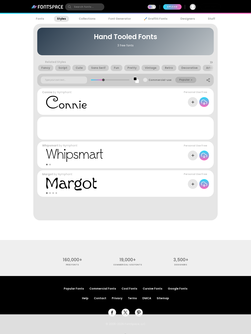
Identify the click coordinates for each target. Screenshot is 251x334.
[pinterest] (139, 313)
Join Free (210, 6)
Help (85, 298)
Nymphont (64, 92)
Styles (61, 19)
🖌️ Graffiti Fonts (155, 19)
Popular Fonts (74, 289)
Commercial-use (160, 80)
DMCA (146, 298)
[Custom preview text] (64, 80)
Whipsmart (50, 145)
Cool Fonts (129, 289)
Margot (47, 174)
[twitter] (125, 313)
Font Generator (119, 19)
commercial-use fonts (127, 264)
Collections (87, 19)
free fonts (72, 264)
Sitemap (163, 298)
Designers (187, 19)
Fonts (40, 19)
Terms (132, 298)
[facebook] (112, 313)
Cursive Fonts (152, 289)
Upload (172, 6)
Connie (47, 92)
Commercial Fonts (102, 289)
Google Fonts (177, 289)
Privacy (117, 298)
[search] (84, 6)
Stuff (211, 19)
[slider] (103, 80)
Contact (100, 298)
